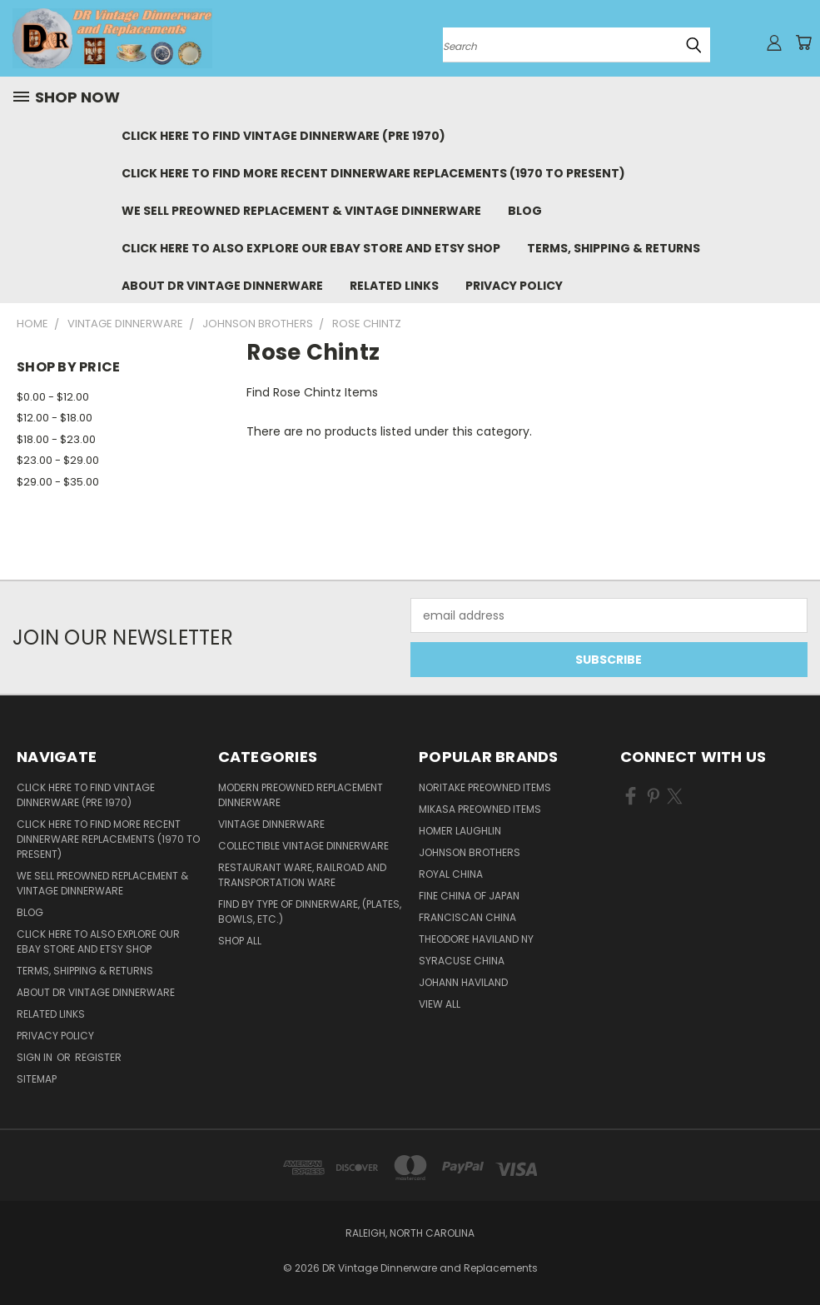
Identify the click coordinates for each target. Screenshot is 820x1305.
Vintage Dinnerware (271, 824)
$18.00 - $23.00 (56, 439)
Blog (525, 210)
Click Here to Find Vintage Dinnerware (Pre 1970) (283, 135)
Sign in (36, 1057)
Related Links (394, 285)
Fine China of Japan (469, 896)
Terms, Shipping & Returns (613, 248)
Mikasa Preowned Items (480, 809)
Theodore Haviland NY (476, 939)
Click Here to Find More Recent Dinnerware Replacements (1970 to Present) (373, 173)
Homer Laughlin (460, 831)
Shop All (239, 941)
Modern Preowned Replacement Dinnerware (300, 794)
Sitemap (37, 1079)
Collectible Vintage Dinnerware (303, 846)
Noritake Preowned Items (485, 787)
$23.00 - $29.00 (58, 460)
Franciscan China (467, 917)
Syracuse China (461, 961)
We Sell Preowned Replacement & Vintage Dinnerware (301, 210)
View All (439, 1004)
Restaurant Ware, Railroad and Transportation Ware (302, 874)
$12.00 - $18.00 (54, 418)
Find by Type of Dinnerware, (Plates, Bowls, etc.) (309, 911)
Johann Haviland (463, 982)
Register (98, 1057)
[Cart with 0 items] (803, 42)
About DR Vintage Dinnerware (222, 285)
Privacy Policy (514, 285)
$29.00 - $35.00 (58, 482)
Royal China (451, 874)
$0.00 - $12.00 (53, 397)
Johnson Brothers (469, 852)
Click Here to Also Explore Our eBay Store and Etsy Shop (311, 248)
